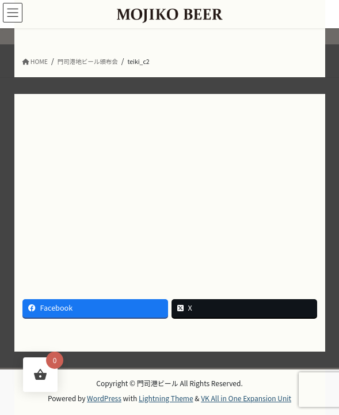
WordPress (104, 398)
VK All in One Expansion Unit (246, 398)
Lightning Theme (166, 398)
